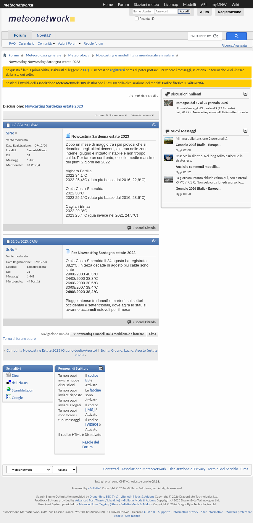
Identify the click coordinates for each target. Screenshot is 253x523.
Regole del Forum (90, 444)
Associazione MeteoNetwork (144, 469)
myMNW (219, 4)
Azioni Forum (67, 43)
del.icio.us (20, 383)
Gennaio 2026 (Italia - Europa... (198, 145)
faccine (95, 390)
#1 (154, 124)
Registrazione (229, 12)
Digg (15, 375)
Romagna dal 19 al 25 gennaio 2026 (202, 103)
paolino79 (210, 108)
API (204, 4)
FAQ (12, 43)
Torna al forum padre (19, 338)
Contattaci (111, 469)
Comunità (44, 43)
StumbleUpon (22, 390)
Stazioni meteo (146, 4)
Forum (123, 4)
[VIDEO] (91, 424)
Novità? (44, 35)
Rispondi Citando (142, 228)
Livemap (171, 4)
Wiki (235, 4)
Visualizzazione (141, 115)
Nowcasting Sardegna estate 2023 (54, 106)
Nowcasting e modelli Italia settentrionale (220, 112)
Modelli (189, 4)
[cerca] (204, 36)
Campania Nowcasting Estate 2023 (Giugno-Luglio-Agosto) (52, 350)
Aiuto (204, 12)
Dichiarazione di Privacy (187, 469)
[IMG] (90, 409)
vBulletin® (94, 488)
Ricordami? (144, 18)
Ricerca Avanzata (234, 45)
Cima (152, 334)
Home (108, 4)
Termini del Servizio (223, 469)
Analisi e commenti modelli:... (198, 167)
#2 (154, 241)
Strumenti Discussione (109, 115)
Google (17, 397)
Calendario (26, 43)
